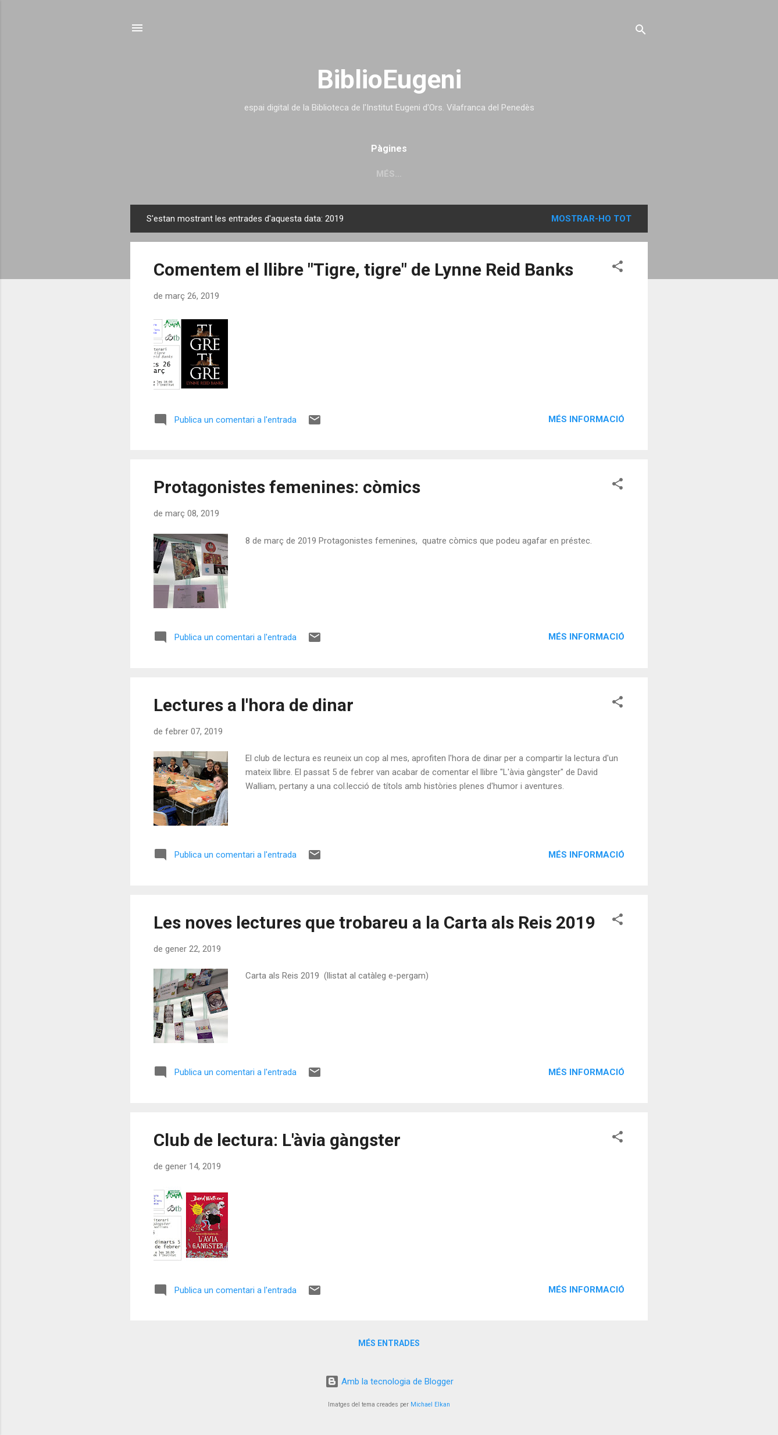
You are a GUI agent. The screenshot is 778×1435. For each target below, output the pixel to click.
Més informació (586, 419)
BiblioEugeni (389, 79)
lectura (568, 174)
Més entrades (389, 1343)
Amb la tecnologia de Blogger (389, 1381)
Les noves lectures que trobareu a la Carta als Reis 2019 (374, 922)
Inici (199, 174)
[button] (617, 268)
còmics (510, 174)
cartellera (443, 174)
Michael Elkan (430, 1404)
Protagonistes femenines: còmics (287, 487)
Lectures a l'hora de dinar (254, 705)
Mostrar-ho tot (591, 218)
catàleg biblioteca (277, 174)
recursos (369, 174)
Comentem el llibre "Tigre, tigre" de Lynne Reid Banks (363, 269)
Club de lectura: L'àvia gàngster (277, 1140)
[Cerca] (641, 31)
